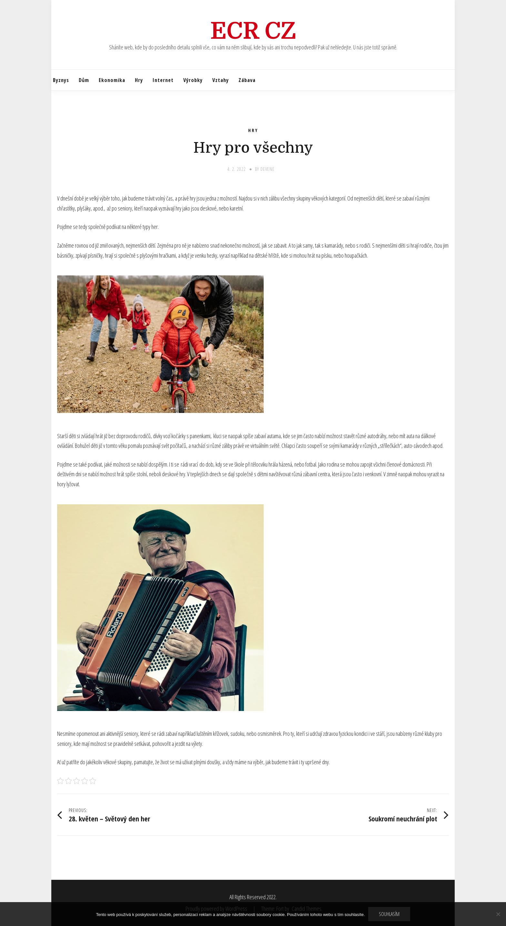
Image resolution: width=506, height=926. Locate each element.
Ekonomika (112, 80)
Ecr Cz (253, 31)
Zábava (247, 80)
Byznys (61, 80)
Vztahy (220, 80)
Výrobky (193, 80)
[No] (498, 914)
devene (267, 169)
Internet (163, 80)
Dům (84, 80)
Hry (139, 80)
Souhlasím (389, 914)
